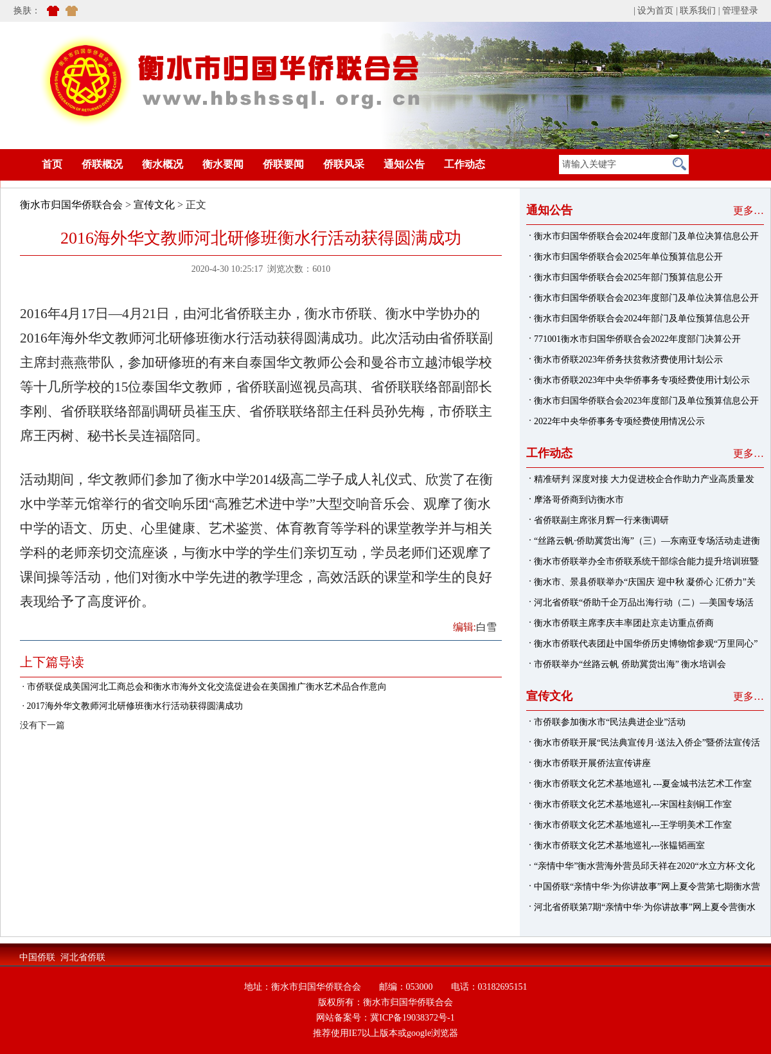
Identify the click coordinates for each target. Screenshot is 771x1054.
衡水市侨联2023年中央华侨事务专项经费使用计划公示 (642, 380)
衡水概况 (162, 164)
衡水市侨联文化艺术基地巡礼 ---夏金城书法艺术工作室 (643, 784)
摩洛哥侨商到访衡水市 (579, 500)
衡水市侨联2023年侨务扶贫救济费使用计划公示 (628, 359)
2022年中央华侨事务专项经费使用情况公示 (619, 421)
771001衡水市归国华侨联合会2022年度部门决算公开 (637, 339)
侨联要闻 (283, 164)
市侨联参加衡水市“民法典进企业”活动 (610, 722)
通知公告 (404, 164)
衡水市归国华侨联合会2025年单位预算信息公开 (628, 257)
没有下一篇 (42, 725)
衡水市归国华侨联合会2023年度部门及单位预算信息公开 (646, 401)
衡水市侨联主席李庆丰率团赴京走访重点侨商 (624, 623)
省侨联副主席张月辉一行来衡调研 (601, 520)
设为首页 (655, 10)
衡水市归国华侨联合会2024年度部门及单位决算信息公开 (646, 236)
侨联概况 (102, 164)
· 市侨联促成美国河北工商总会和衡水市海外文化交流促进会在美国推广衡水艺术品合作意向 (203, 687)
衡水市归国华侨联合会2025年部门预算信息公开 (628, 277)
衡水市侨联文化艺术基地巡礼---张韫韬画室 (619, 845)
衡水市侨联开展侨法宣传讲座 (592, 763)
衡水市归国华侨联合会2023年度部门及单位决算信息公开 (646, 298)
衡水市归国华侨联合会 (71, 204)
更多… (748, 210)
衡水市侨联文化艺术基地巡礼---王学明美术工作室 (633, 825)
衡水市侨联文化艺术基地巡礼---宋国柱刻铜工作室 (633, 804)
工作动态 (464, 164)
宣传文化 (154, 204)
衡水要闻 (223, 164)
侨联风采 (343, 164)
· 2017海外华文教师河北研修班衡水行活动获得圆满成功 (131, 706)
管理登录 (740, 10)
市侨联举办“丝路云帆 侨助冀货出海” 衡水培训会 (630, 664)
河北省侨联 (82, 957)
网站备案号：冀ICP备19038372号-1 (385, 1018)
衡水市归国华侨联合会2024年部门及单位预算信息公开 (642, 318)
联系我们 (698, 10)
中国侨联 (37, 957)
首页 (32, 164)
